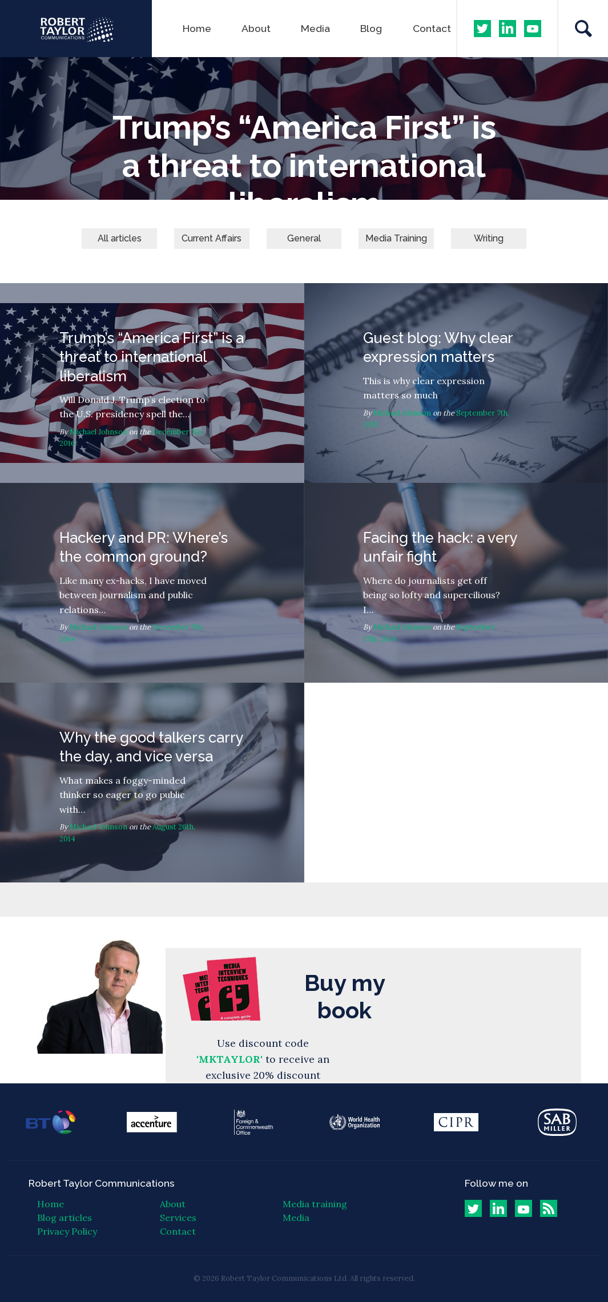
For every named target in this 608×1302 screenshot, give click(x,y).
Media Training (396, 238)
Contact (432, 28)
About (256, 28)
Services (178, 1217)
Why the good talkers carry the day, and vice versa (152, 782)
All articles (120, 238)
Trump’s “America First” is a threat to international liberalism (152, 383)
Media (315, 28)
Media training (315, 1204)
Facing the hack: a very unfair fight (456, 583)
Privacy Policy (67, 1231)
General (304, 238)
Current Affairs (211, 238)
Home (197, 28)
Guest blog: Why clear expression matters (456, 383)
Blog (371, 28)
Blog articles (64, 1217)
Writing (489, 238)
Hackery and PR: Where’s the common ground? (152, 583)
